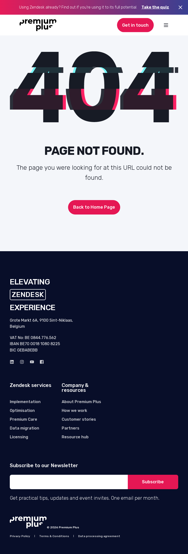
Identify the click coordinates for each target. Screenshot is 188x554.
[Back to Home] (38, 25)
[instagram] (22, 362)
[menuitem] (25, 401)
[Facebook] (40, 362)
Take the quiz (155, 7)
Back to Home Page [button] (94, 207)
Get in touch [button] (135, 25)
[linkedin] (13, 362)
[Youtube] (32, 362)
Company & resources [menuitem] (75, 388)
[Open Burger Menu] (166, 25)
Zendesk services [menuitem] (30, 385)
